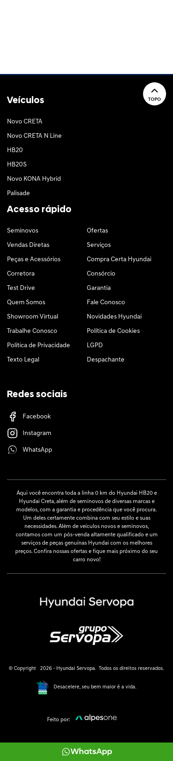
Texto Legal (23, 359)
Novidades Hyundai (114, 316)
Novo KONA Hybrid (34, 179)
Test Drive (21, 288)
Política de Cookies (113, 331)
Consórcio (101, 273)
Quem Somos (26, 302)
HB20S (17, 164)
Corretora (21, 273)
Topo (154, 93)
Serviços (99, 245)
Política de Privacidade (38, 345)
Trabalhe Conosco (32, 331)
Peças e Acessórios (33, 259)
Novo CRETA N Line (34, 136)
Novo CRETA (24, 121)
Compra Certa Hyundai (119, 259)
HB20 (15, 150)
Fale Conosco (106, 302)
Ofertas (97, 230)
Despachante (106, 359)
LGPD (95, 345)
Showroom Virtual (32, 316)
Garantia (99, 288)
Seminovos (22, 230)
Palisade (18, 193)
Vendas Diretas (28, 245)
